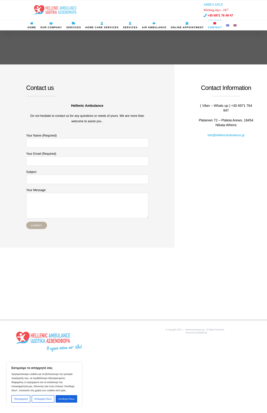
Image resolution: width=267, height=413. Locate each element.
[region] (44, 384)
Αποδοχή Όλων (66, 399)
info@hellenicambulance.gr (226, 135)
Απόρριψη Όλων (43, 399)
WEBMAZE (202, 333)
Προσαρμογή (21, 399)
